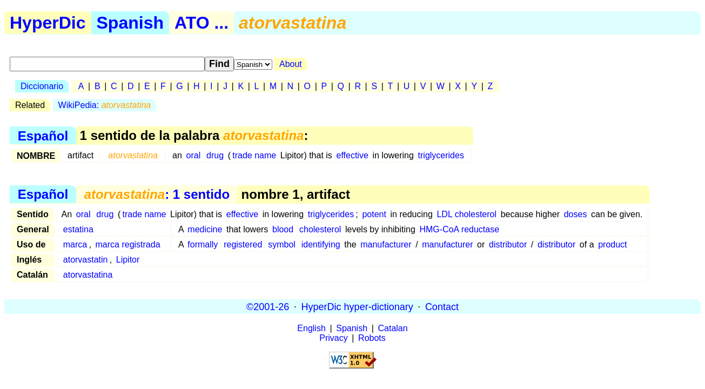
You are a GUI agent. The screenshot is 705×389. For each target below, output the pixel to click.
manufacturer (385, 244)
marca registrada (128, 244)
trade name (254, 155)
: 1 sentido (157, 194)
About (290, 64)
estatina (78, 229)
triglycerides (441, 155)
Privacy (333, 338)
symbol (282, 244)
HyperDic (48, 22)
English (311, 328)
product (612, 244)
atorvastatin (85, 259)
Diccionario (42, 86)
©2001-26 (267, 306)
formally (202, 244)
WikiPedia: (104, 105)
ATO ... (201, 22)
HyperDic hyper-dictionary (357, 306)
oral (193, 155)
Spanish (130, 22)
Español (43, 135)
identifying (320, 244)
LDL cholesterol (466, 214)
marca (75, 244)
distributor (508, 244)
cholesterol (320, 229)
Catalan (393, 328)
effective (352, 155)
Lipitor (128, 259)
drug (215, 155)
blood (282, 229)
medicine (204, 229)
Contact (442, 306)
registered (243, 244)
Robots (372, 338)
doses (575, 214)
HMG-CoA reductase (459, 229)
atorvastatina (88, 274)
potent (374, 214)
